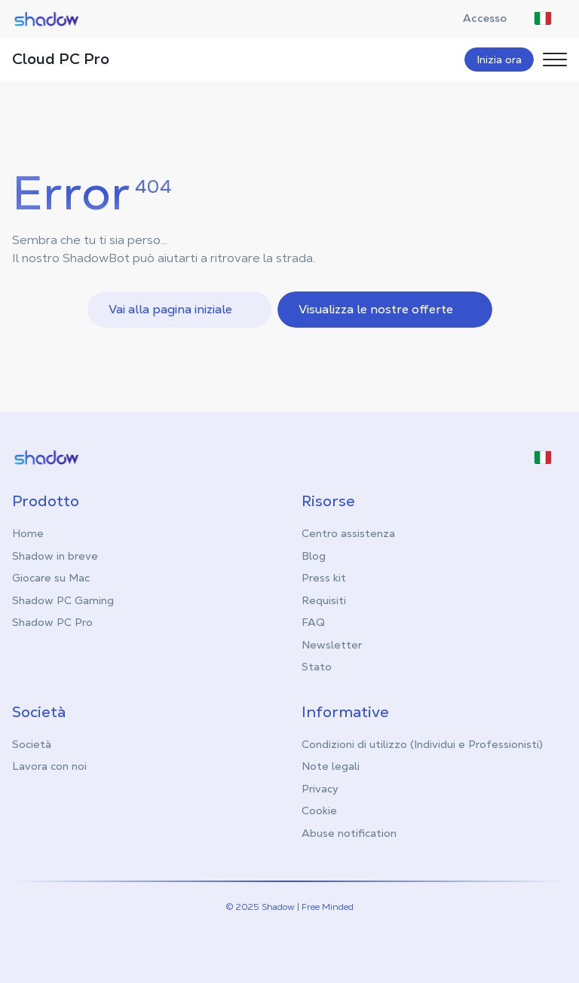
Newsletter (332, 645)
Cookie (319, 810)
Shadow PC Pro (52, 622)
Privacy (320, 788)
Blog (314, 556)
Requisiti (324, 600)
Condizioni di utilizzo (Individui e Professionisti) (422, 744)
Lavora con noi (49, 766)
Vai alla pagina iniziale (181, 309)
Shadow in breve (55, 556)
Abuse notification (349, 833)
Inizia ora (499, 59)
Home (28, 533)
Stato (317, 666)
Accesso (492, 18)
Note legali (331, 766)
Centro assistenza (348, 533)
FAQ (313, 622)
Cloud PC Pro (60, 59)
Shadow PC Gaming (63, 600)
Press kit (324, 578)
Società (31, 744)
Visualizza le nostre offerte (386, 309)
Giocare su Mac (51, 578)
